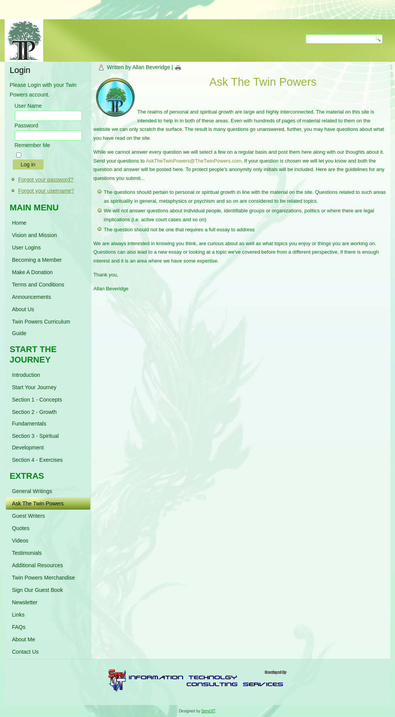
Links (18, 615)
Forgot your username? (46, 191)
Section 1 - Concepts (37, 400)
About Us (23, 309)
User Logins (26, 247)
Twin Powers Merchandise (43, 578)
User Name (28, 106)
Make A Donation (32, 272)
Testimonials (27, 553)
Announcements (31, 297)
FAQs (18, 627)
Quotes (20, 528)
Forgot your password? (45, 179)
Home (19, 223)
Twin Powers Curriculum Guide (41, 327)
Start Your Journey (34, 387)
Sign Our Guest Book (37, 590)
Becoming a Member (37, 260)
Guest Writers (28, 516)
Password (26, 125)
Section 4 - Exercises (37, 460)
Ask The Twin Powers (38, 503)
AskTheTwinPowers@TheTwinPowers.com (193, 161)
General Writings (32, 491)
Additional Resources (37, 565)
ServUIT (208, 711)
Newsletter (24, 602)
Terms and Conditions (38, 284)
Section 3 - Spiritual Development (35, 442)
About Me (23, 639)
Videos (20, 540)
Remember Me (33, 145)
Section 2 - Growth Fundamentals (34, 418)
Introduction (26, 375)
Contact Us (25, 652)
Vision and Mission (34, 235)
